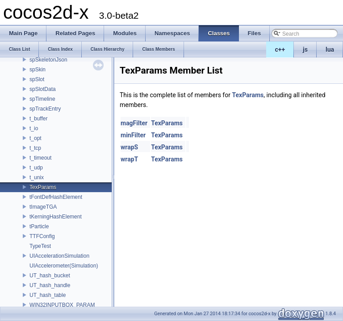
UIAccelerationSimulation (59, 256)
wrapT (129, 159)
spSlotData (42, 89)
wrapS (129, 147)
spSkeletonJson (48, 60)
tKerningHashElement (55, 217)
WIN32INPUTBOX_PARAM (62, 305)
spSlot (36, 79)
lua (330, 49)
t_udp (36, 168)
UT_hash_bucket (49, 275)
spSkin (37, 69)
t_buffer (38, 118)
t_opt (35, 138)
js (305, 49)
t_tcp (35, 148)
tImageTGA (43, 207)
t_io (33, 128)
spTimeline (42, 99)
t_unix (36, 177)
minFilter (133, 135)
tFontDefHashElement (55, 197)
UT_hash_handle (49, 285)
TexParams (42, 187)
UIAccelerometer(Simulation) (63, 266)
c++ (280, 49)
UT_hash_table (47, 295)
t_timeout (40, 158)
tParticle (39, 226)
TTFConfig (42, 236)
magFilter (134, 123)
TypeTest (40, 246)
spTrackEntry (45, 109)
